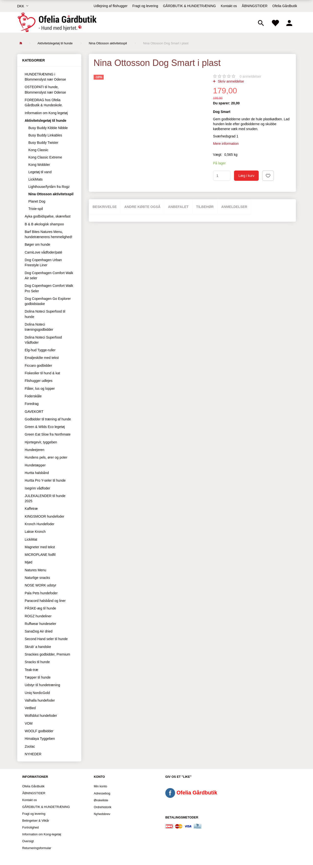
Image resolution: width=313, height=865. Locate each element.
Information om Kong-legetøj (41, 834)
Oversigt (28, 841)
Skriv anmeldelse (230, 81)
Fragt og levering (145, 6)
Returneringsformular (36, 848)
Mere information (226, 144)
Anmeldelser (234, 207)
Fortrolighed (30, 827)
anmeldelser (250, 76)
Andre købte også (142, 207)
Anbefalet (178, 207)
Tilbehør (205, 207)
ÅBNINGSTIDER (255, 6)
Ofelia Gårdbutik (284, 6)
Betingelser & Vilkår (35, 820)
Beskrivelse (105, 207)
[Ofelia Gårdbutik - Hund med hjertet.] (57, 22)
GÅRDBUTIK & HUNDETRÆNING (189, 6)
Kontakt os (229, 6)
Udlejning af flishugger (111, 6)
